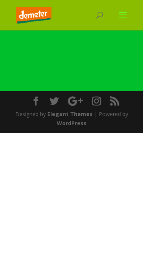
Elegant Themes (70, 114)
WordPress (72, 123)
